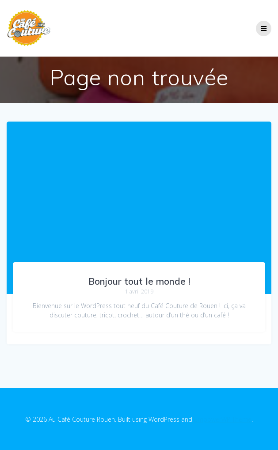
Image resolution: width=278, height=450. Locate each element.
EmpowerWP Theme (222, 419)
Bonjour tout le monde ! (139, 281)
